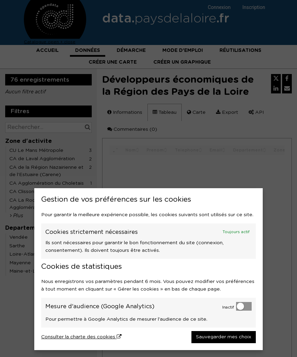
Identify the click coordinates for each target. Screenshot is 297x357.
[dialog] (148, 269)
